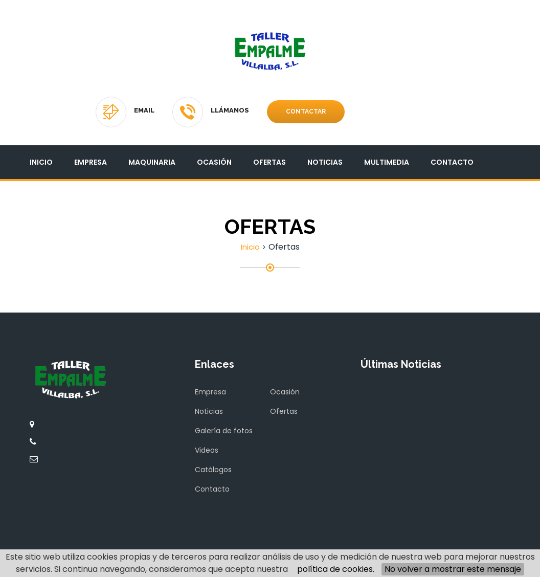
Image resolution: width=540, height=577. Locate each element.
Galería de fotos (224, 431)
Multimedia (386, 162)
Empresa (90, 162)
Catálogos (213, 469)
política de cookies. (335, 569)
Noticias (325, 162)
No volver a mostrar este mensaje (453, 569)
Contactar (306, 111)
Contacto (452, 162)
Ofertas (269, 162)
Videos (206, 450)
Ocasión (214, 162)
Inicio (41, 162)
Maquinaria (151, 162)
